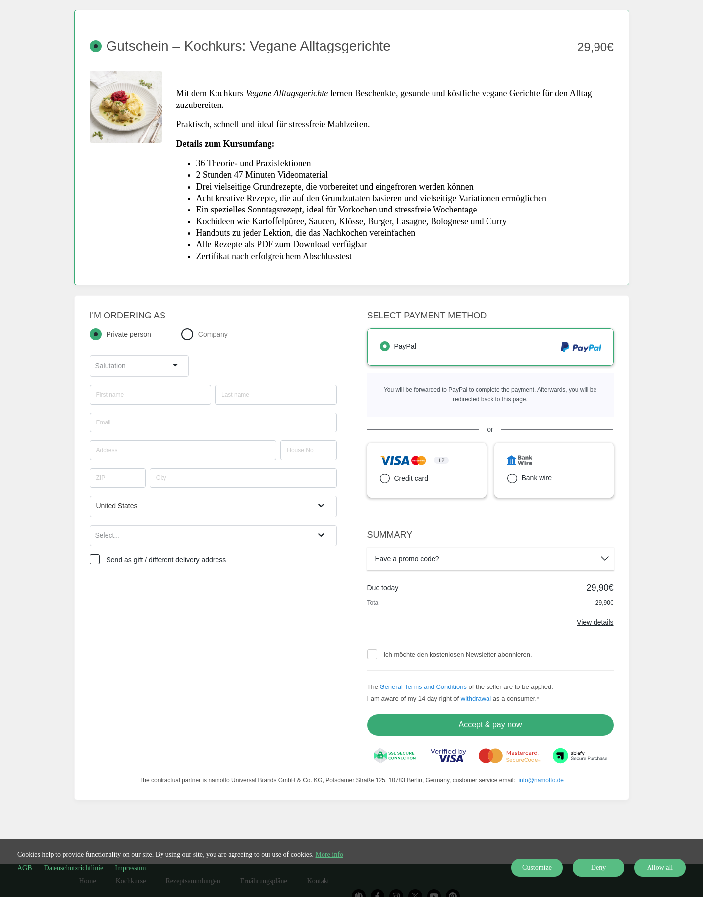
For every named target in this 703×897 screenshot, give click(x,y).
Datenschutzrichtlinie (74, 868)
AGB (24, 868)
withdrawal (476, 698)
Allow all (660, 867)
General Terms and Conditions (423, 686)
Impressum (130, 868)
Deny (598, 867)
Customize (537, 867)
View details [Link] (595, 622)
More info (329, 854)
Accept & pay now (490, 724)
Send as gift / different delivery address (166, 560)
